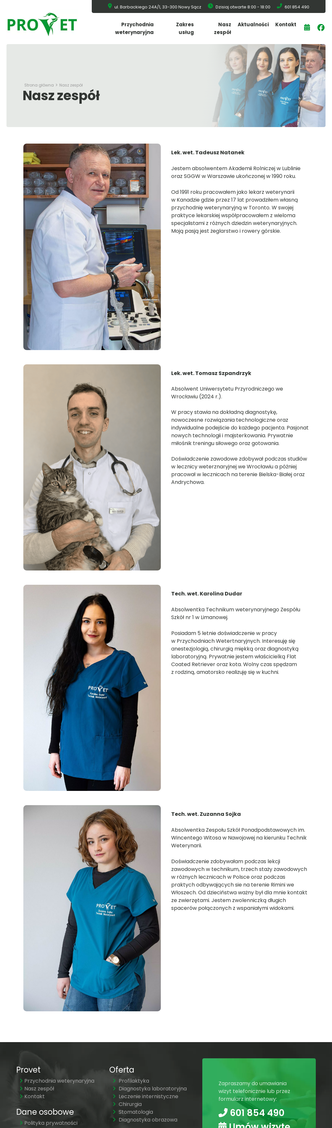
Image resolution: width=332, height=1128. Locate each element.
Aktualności (253, 24)
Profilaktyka (131, 1081)
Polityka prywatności (48, 1123)
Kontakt (285, 24)
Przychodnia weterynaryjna (134, 28)
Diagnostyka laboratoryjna (150, 1088)
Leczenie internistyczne (145, 1096)
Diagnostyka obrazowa (145, 1119)
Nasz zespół (222, 28)
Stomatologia (133, 1112)
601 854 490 (251, 1112)
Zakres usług (185, 28)
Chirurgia (127, 1104)
